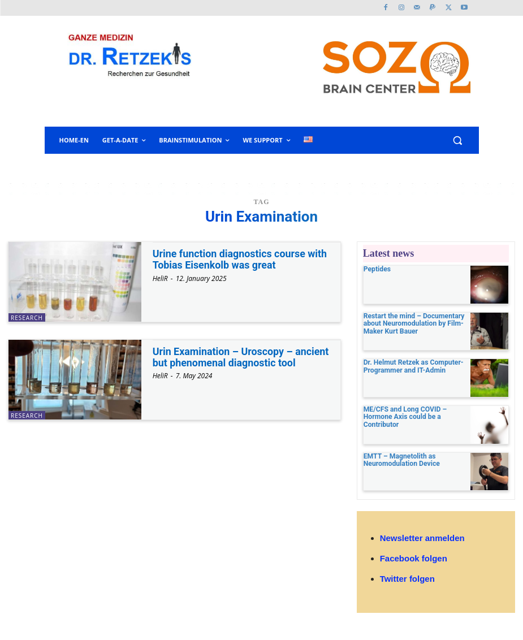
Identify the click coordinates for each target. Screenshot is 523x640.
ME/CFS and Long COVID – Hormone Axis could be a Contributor (405, 416)
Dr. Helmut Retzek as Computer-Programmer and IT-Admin (413, 366)
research (27, 318)
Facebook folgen (413, 558)
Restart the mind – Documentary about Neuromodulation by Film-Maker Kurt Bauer (413, 323)
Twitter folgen (407, 578)
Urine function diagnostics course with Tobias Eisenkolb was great (241, 259)
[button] (457, 140)
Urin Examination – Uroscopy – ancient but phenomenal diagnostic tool (241, 357)
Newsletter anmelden (422, 538)
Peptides (377, 269)
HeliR (160, 278)
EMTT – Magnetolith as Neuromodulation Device (401, 460)
